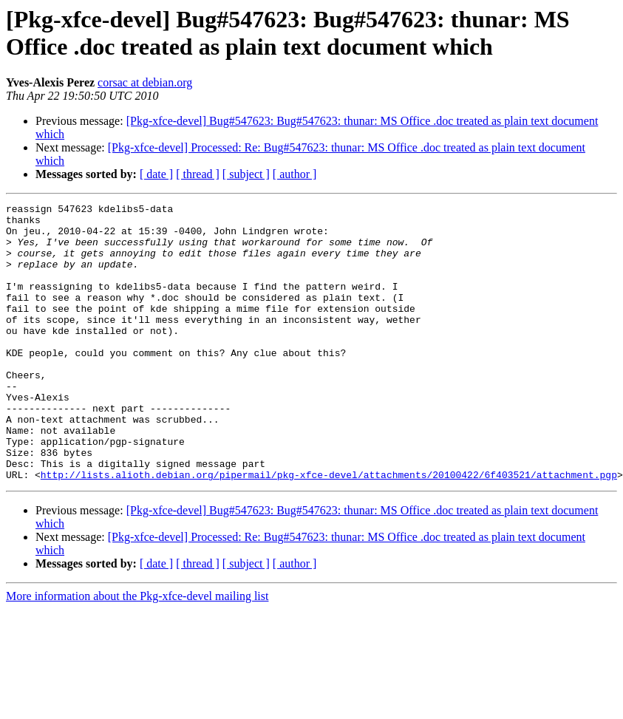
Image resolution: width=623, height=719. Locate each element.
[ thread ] (197, 174)
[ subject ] (246, 174)
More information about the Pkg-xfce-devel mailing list (137, 651)
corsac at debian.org (145, 82)
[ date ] (156, 174)
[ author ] (295, 174)
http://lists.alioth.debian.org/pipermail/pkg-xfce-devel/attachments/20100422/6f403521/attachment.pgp (329, 529)
